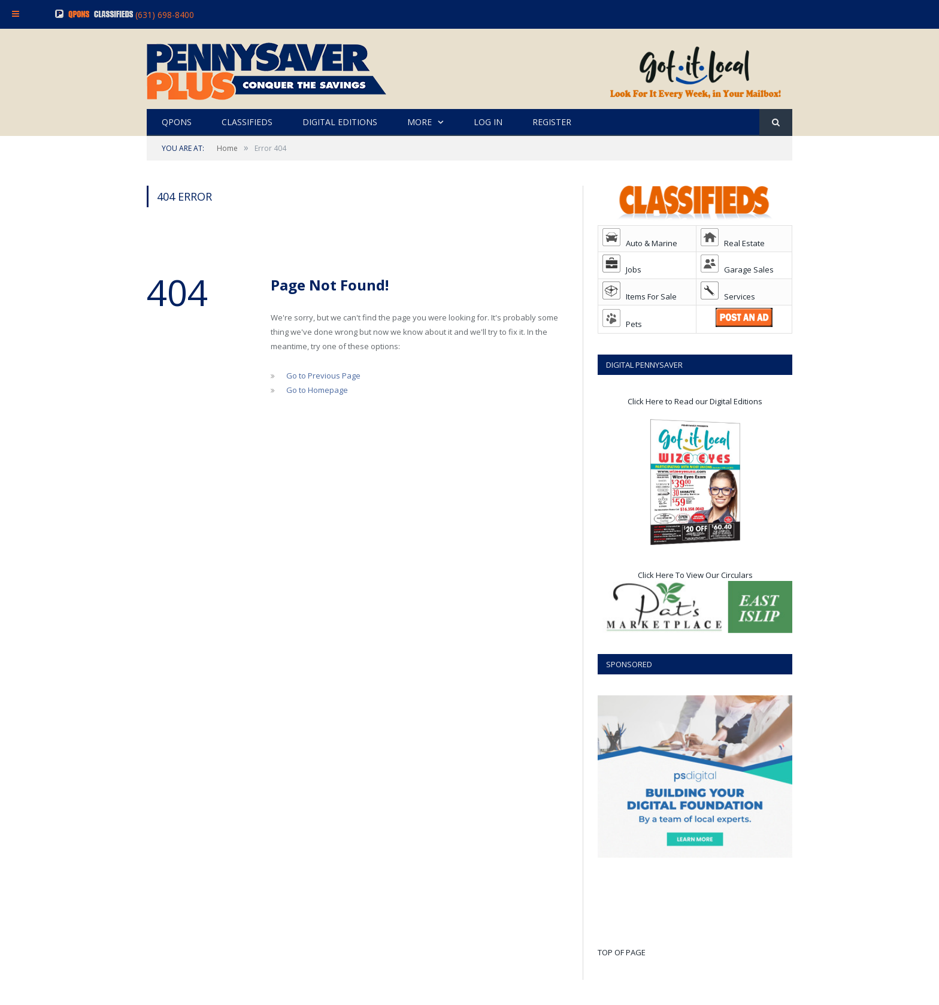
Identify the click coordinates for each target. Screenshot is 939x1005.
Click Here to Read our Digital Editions (695, 401)
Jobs (621, 269)
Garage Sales (737, 269)
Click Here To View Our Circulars (695, 575)
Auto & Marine (639, 243)
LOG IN (488, 122)
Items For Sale (639, 296)
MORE (419, 122)
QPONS (177, 122)
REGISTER (551, 122)
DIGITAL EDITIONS (339, 122)
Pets (622, 324)
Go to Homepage (317, 390)
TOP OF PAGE (622, 952)
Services (728, 296)
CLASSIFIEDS (247, 122)
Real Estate (733, 243)
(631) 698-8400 (164, 14)
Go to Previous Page (323, 375)
